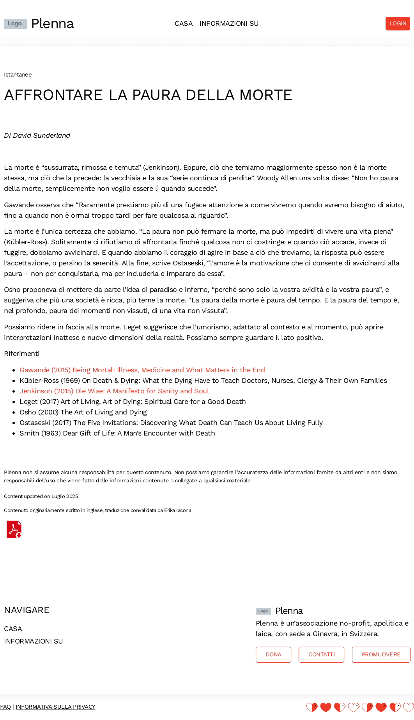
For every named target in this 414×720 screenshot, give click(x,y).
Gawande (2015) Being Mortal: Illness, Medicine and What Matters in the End (142, 370)
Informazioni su (229, 23)
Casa (184, 23)
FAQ (5, 706)
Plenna (52, 23)
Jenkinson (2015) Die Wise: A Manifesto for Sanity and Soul (114, 391)
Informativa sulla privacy (56, 706)
